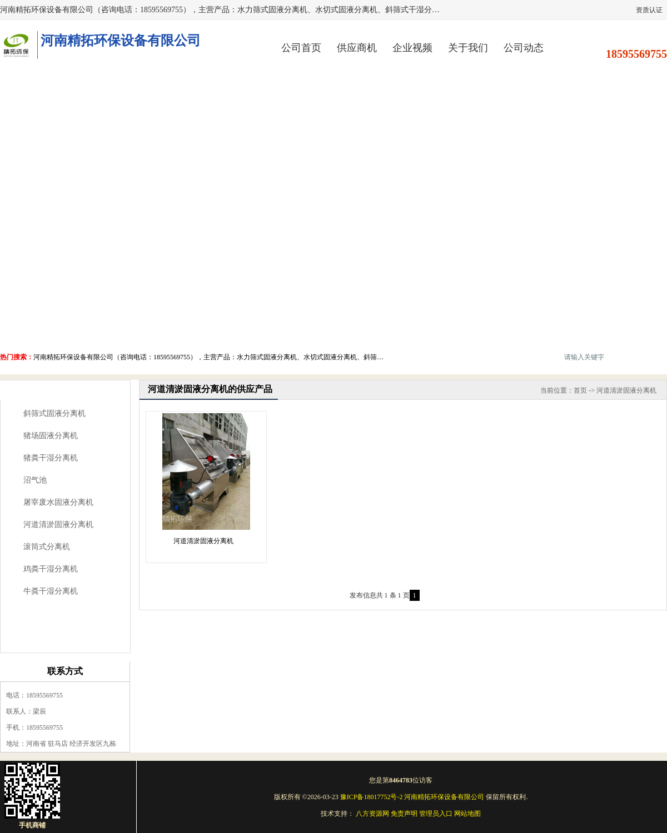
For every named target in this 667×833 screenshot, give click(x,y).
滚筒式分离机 (46, 547)
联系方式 (65, 671)
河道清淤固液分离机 (58, 524)
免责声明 (404, 813)
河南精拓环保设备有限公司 (444, 797)
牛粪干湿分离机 (50, 591)
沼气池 (35, 480)
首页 (580, 390)
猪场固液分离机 (50, 435)
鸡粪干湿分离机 (50, 569)
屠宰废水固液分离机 (58, 502)
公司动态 (524, 47)
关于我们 (468, 47)
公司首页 (301, 47)
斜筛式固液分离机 (54, 413)
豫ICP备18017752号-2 (371, 797)
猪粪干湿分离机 (50, 458)
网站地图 (467, 813)
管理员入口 (435, 813)
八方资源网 (372, 813)
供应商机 (357, 47)
